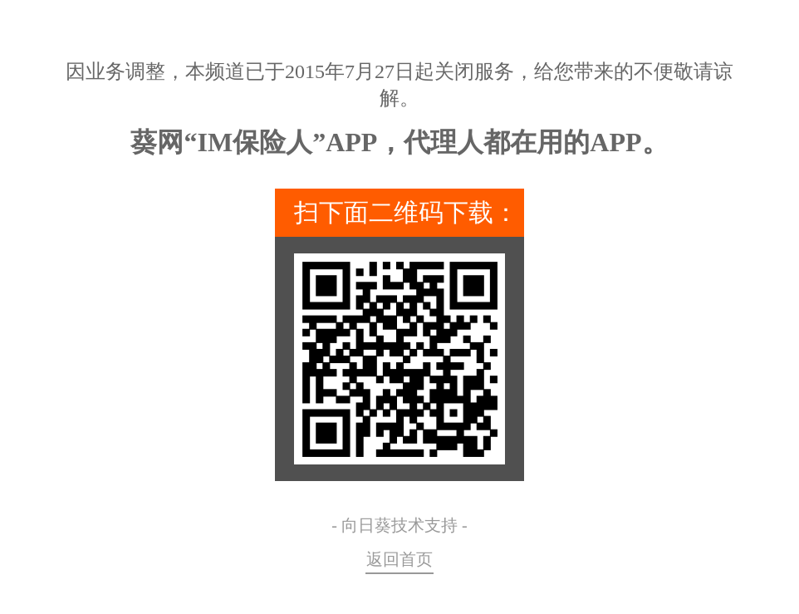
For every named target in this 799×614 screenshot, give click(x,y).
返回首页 (399, 559)
